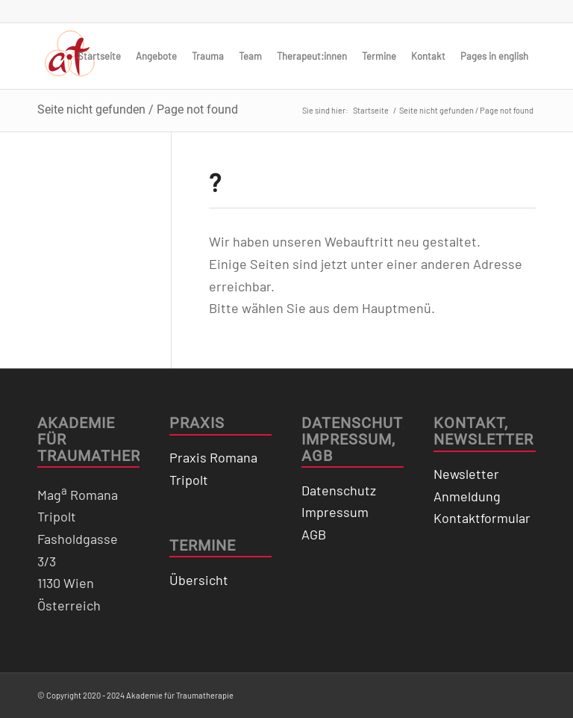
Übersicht (198, 580)
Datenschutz (338, 490)
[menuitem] (99, 56)
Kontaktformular (481, 518)
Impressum (335, 512)
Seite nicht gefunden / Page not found (137, 109)
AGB (313, 534)
